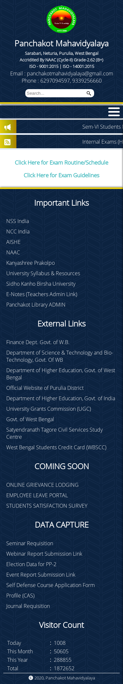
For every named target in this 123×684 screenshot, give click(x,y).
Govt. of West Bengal (30, 419)
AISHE (13, 242)
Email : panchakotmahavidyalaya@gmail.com (61, 73)
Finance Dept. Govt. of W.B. (38, 342)
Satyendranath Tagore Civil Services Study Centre (54, 433)
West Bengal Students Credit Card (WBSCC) (56, 447)
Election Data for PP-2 (31, 564)
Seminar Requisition (29, 543)
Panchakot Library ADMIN (36, 304)
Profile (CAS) (20, 595)
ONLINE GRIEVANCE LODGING (42, 484)
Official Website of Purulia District (45, 387)
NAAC (13, 252)
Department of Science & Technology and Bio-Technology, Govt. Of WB (59, 356)
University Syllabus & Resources (43, 273)
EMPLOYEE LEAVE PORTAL (37, 495)
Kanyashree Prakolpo (30, 262)
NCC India (18, 231)
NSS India (17, 221)
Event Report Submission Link (40, 574)
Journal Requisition (28, 606)
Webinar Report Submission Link (44, 553)
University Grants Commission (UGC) (48, 408)
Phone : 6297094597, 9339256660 (62, 80)
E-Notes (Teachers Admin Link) (41, 294)
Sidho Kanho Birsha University (40, 283)
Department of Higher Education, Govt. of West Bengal (60, 374)
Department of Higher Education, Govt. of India (60, 398)
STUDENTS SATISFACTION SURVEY (46, 505)
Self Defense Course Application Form (50, 585)
